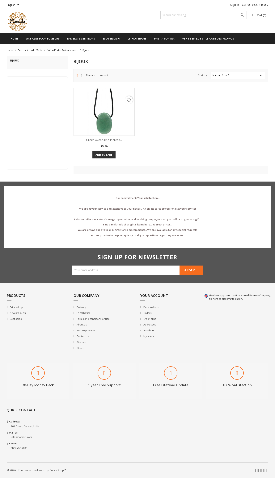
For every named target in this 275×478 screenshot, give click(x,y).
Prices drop (16, 307)
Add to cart (103, 155)
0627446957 (260, 4)
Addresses (149, 324)
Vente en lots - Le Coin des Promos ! (208, 38)
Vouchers (148, 330)
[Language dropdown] (14, 5)
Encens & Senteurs (81, 38)
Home (15, 38)
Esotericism (111, 38)
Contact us (82, 336)
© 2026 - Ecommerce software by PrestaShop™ (36, 470)
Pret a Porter (164, 38)
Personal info (151, 307)
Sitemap (81, 342)
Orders (147, 313)
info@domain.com (21, 437)
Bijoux (14, 60)
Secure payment (86, 330)
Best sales (15, 319)
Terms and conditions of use (93, 319)
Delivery (81, 307)
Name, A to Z (237, 75)
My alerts (148, 336)
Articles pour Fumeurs (43, 38)
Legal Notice (83, 313)
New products (17, 313)
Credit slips (149, 319)
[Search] (203, 15)
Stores (80, 348)
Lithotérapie (137, 38)
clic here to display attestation (225, 298)
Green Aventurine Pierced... (104, 140)
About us (81, 324)
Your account (154, 295)
